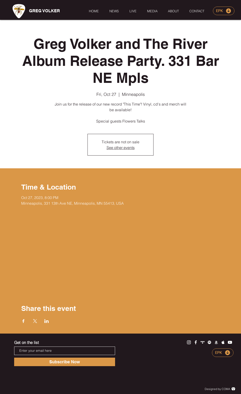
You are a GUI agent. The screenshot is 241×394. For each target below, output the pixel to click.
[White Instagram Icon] (188, 342)
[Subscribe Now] (64, 362)
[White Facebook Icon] (195, 342)
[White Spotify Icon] (209, 342)
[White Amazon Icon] (216, 342)
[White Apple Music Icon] (223, 342)
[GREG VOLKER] (44, 11)
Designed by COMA (217, 389)
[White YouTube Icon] (230, 342)
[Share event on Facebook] (23, 321)
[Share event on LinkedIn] (46, 321)
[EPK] (223, 11)
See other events (121, 147)
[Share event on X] (35, 321)
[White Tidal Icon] (202, 342)
